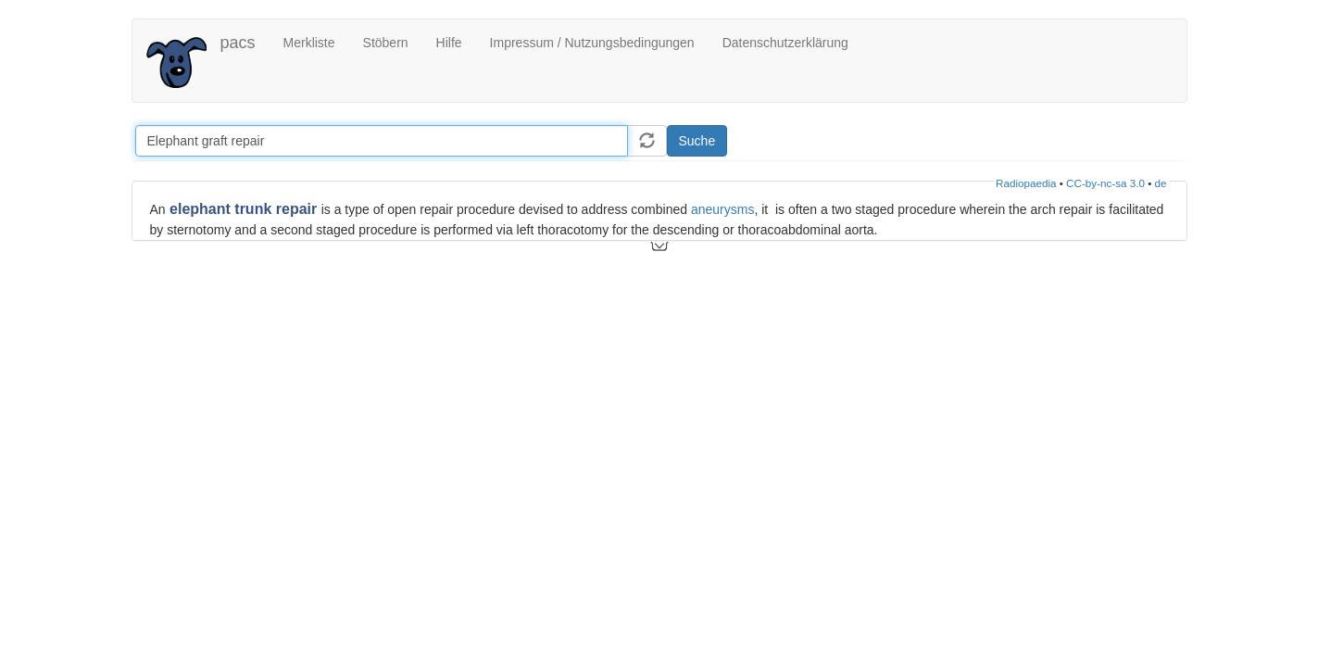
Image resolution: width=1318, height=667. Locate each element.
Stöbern (385, 42)
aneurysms (722, 209)
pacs (238, 42)
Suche (697, 140)
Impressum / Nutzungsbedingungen (592, 42)
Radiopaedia (1026, 183)
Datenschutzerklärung (785, 42)
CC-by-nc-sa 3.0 (1105, 183)
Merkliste (309, 42)
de (1161, 183)
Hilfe (449, 42)
